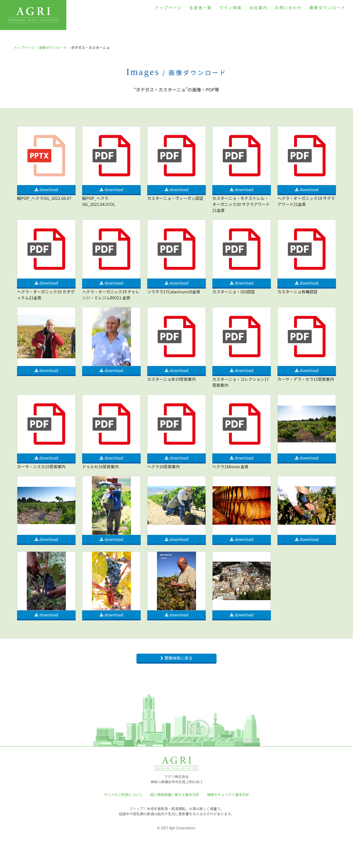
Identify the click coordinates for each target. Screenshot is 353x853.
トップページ (168, 7)
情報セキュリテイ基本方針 (228, 794)
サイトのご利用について (123, 794)
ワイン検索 (230, 7)
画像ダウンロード (327, 7)
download (49, 189)
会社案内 (258, 7)
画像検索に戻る (178, 658)
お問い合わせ (288, 7)
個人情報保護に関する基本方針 (174, 794)
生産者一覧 (200, 7)
